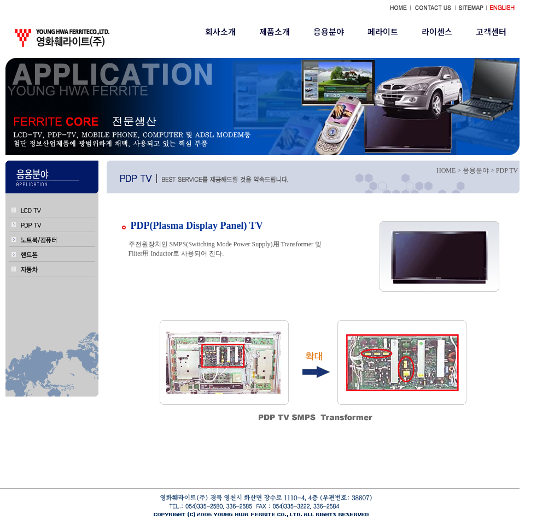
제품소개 (274, 31)
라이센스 (437, 31)
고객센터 (491, 31)
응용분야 (328, 31)
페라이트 (383, 31)
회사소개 (220, 31)
